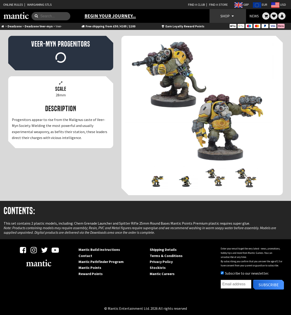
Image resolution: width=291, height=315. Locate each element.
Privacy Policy (161, 261)
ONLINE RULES (13, 5)
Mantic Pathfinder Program (101, 261)
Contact (85, 255)
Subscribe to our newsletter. (245, 273)
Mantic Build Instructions (99, 249)
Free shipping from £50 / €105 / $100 (108, 26)
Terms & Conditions (166, 255)
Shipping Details (163, 249)
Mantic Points (90, 267)
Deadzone (15, 26)
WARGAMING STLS (39, 5)
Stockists (158, 267)
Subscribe (269, 284)
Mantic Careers (162, 273)
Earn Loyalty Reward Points (182, 26)
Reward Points (91, 273)
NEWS (254, 16)
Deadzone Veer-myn (39, 26)
